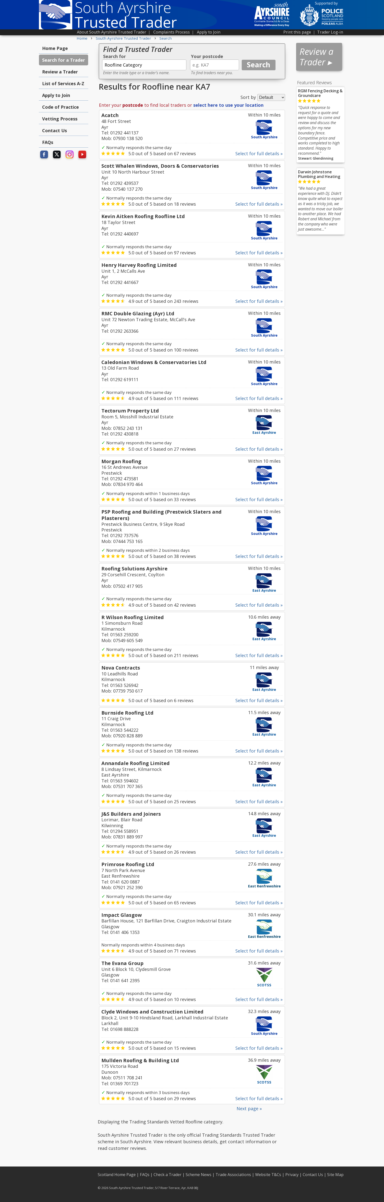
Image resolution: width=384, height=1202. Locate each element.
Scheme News (198, 1174)
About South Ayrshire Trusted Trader (111, 32)
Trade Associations (233, 1174)
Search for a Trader (63, 60)
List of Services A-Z (63, 83)
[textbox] (144, 64)
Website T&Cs (268, 1174)
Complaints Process (171, 32)
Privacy (292, 1174)
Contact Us (54, 130)
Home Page (55, 48)
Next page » (249, 1108)
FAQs (47, 142)
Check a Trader (167, 1174)
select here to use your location (228, 105)
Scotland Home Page (117, 1174)
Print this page (297, 32)
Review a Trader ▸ (316, 57)
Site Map (335, 1174)
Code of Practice (60, 107)
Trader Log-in (330, 32)
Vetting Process (59, 119)
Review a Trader (60, 72)
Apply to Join (208, 32)
